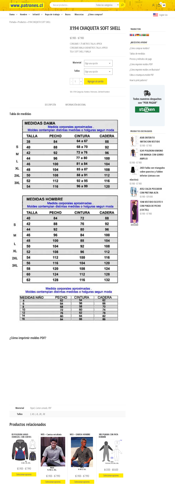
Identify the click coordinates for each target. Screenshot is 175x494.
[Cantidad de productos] (76, 81)
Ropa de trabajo (52, 14)
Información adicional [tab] (75, 104)
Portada (12, 22)
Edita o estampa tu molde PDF (142, 74)
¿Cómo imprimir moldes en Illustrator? (145, 69)
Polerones (94, 91)
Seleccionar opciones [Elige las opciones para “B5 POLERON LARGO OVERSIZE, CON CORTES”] (23, 474)
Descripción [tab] (50, 104)
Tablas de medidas (137, 53)
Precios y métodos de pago (141, 59)
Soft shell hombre (104, 91)
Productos (22, 22)
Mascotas (79, 14)
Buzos (68, 14)
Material (77, 62)
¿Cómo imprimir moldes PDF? (141, 64)
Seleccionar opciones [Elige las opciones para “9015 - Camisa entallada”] (53, 481)
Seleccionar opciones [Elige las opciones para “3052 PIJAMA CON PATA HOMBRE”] (111, 475)
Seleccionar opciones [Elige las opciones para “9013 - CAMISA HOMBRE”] (82, 481)
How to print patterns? (138, 80)
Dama (12, 14)
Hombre (23, 14)
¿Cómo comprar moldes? (139, 48)
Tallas (77, 70)
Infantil (36, 14)
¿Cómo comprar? (95, 14)
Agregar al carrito (96, 81)
